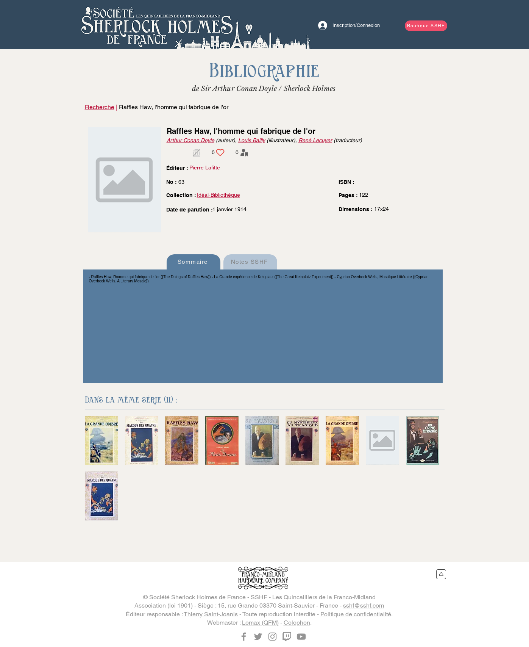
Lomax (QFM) (260, 622)
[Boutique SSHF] (426, 25)
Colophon (297, 622)
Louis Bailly (251, 140)
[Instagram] (272, 636)
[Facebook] (243, 636)
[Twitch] (286, 636)
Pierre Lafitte (204, 167)
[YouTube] (301, 636)
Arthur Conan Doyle (190, 140)
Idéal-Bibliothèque (218, 195)
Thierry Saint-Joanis (211, 614)
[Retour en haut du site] (441, 574)
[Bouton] (156, 24)
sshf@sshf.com (363, 605)
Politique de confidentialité (355, 614)
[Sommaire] (193, 261)
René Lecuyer (315, 140)
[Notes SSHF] (250, 261)
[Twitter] (258, 636)
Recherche (99, 107)
